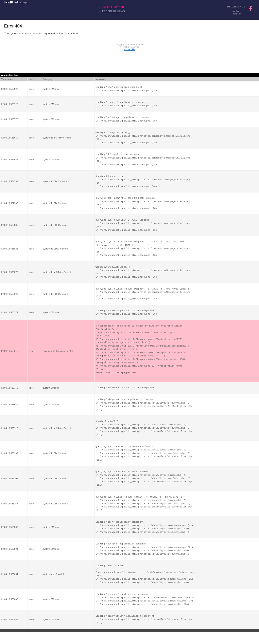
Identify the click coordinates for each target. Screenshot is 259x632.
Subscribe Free (236, 6)
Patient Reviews (113, 11)
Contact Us (129, 49)
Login (236, 10)
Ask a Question (113, 7)
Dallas (16, 2)
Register (236, 14)
